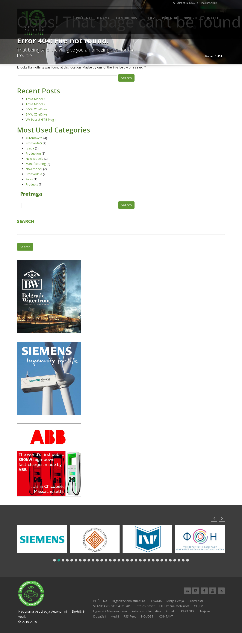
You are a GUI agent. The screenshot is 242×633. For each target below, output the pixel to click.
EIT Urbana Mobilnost (174, 606)
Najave (205, 611)
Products (32, 184)
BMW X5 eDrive (36, 109)
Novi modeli (34, 169)
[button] (222, 518)
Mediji (114, 616)
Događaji (99, 616)
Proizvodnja (34, 174)
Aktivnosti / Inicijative (146, 611)
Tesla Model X (35, 99)
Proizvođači (34, 143)
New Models (34, 159)
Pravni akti (195, 601)
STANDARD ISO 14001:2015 (112, 606)
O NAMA (156, 601)
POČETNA (100, 601)
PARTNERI (188, 611)
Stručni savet (146, 606)
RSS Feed (129, 616)
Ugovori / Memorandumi (110, 611)
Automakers (34, 138)
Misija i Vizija (175, 601)
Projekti (171, 611)
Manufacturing (36, 164)
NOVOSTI (147, 616)
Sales (29, 179)
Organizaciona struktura (128, 601)
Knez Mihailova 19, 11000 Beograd (195, 3)
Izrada (30, 148)
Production (33, 153)
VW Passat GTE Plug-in (41, 119)
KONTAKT (166, 616)
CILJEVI (199, 606)
